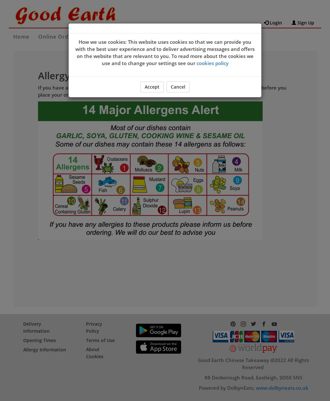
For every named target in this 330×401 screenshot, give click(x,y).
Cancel (178, 87)
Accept (152, 87)
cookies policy (212, 63)
